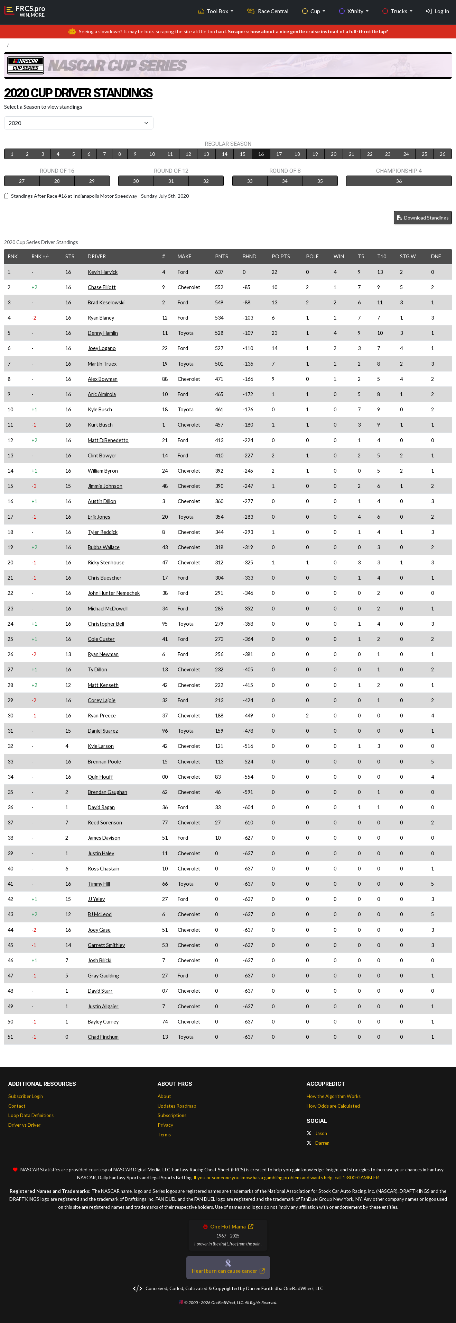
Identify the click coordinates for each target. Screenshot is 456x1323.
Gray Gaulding (103, 975)
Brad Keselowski (106, 302)
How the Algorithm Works (334, 1096)
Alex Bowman (103, 379)
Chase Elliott (102, 287)
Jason (317, 1133)
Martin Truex (102, 364)
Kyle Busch (100, 409)
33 (250, 181)
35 (320, 181)
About (164, 1096)
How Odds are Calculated (333, 1106)
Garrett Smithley (106, 945)
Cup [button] (311, 10)
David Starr (100, 991)
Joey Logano (102, 348)
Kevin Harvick (103, 272)
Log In (437, 10)
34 (285, 181)
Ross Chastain (103, 868)
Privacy (165, 1125)
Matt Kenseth (103, 685)
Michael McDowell (108, 608)
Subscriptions (172, 1115)
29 (92, 181)
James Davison (104, 838)
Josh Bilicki (99, 960)
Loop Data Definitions (31, 1115)
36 (399, 181)
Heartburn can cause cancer (228, 1271)
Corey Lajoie (101, 700)
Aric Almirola (102, 394)
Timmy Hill (99, 884)
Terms (164, 1134)
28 (57, 181)
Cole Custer (101, 639)
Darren (318, 1143)
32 (206, 181)
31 (171, 181)
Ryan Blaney (101, 318)
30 (136, 181)
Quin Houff (100, 777)
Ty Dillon (97, 669)
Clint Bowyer (102, 455)
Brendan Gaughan (107, 792)
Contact (17, 1106)
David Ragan (101, 807)
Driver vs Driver (24, 1125)
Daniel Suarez (103, 731)
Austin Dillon (102, 501)
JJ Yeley (96, 899)
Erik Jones (99, 517)
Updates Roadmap (177, 1106)
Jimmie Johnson (105, 486)
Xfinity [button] (351, 10)
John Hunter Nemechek (114, 593)
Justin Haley (101, 853)
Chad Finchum (103, 1037)
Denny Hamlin (103, 333)
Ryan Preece (102, 715)
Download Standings (423, 218)
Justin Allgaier (103, 1006)
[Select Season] (78, 122)
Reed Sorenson (105, 822)
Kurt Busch (100, 425)
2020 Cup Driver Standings (85, 92)
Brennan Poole (104, 762)
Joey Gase (99, 930)
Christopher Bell (106, 624)
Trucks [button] (395, 10)
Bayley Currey (103, 1022)
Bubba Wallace (104, 547)
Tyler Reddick (103, 532)
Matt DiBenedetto (108, 440)
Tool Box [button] (213, 10)
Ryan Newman (103, 654)
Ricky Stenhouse (106, 562)
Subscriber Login (25, 1096)
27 (22, 181)
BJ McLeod (100, 914)
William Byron (103, 471)
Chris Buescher (105, 578)
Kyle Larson (101, 746)
